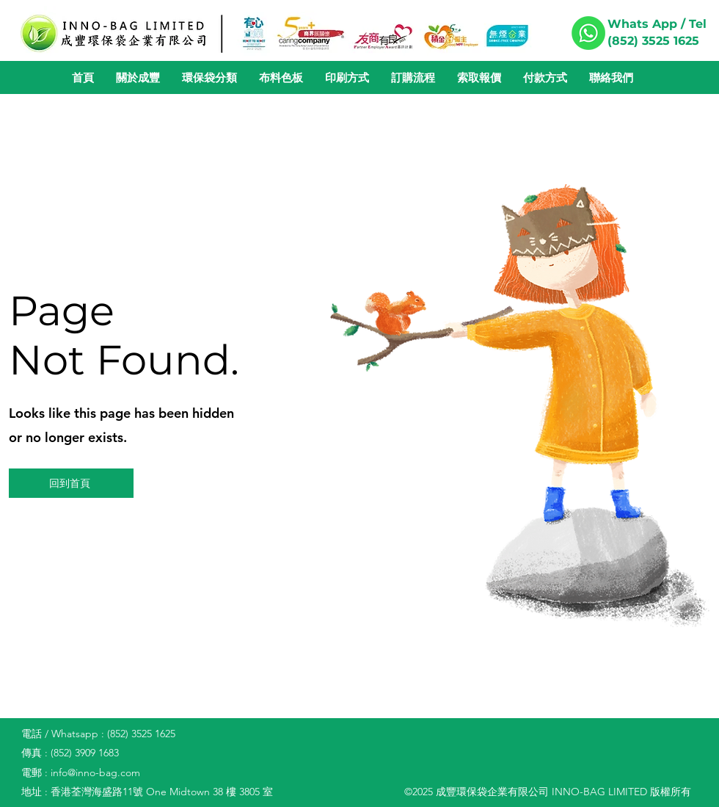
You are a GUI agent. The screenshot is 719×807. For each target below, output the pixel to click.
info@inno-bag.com (95, 772)
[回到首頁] (71, 483)
